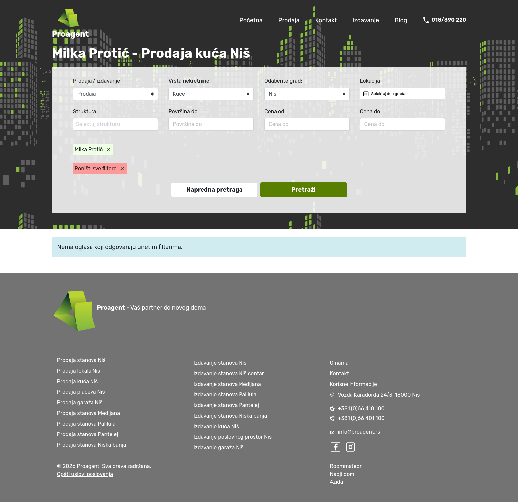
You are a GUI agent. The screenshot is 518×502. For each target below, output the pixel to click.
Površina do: (183, 111)
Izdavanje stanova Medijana (227, 384)
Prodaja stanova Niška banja (91, 445)
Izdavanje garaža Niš (219, 447)
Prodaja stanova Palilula (86, 424)
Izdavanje (365, 20)
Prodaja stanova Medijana (88, 413)
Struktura (84, 111)
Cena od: (275, 111)
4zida (336, 482)
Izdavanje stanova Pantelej (226, 405)
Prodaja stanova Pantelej (87, 434)
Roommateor (345, 466)
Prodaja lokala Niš (78, 371)
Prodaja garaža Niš (80, 402)
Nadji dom (342, 474)
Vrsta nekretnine (188, 81)
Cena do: (371, 111)
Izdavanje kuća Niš (216, 426)
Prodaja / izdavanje (96, 81)
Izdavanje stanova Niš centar (229, 373)
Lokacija (370, 81)
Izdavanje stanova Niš (220, 363)
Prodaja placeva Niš (81, 392)
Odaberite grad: (283, 81)
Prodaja (289, 20)
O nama (339, 363)
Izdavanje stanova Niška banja (230, 416)
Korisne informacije (353, 384)
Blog (401, 20)
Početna (251, 20)
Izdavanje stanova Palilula (225, 394)
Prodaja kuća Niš (77, 381)
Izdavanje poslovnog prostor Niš (233, 437)
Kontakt (326, 20)
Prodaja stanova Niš (81, 360)
